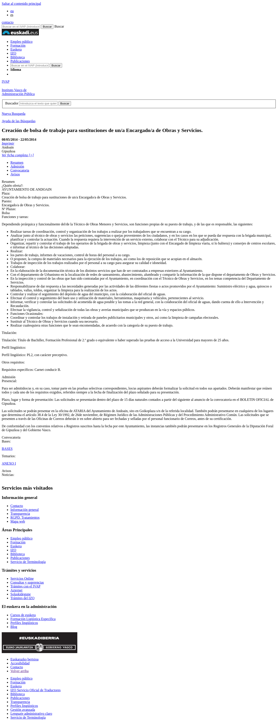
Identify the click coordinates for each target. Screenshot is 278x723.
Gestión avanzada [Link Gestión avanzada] (22, 709)
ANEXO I (9, 463)
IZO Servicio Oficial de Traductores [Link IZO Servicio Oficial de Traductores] (35, 690)
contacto (7, 22)
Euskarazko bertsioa (24, 659)
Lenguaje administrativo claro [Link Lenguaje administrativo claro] (31, 713)
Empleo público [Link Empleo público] (21, 538)
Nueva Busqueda (13, 114)
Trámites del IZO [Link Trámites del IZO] (22, 598)
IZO (13, 53)
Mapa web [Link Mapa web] (17, 521)
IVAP (5, 81)
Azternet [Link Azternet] (16, 590)
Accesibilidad (20, 663)
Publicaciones (20, 61)
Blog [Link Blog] (13, 627)
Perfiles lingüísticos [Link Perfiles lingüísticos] (24, 623)
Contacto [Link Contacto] (16, 506)
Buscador (11, 103)
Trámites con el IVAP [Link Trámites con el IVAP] (25, 586)
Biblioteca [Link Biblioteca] (17, 554)
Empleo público (21, 41)
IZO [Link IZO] (13, 550)
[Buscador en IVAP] (21, 26)
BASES (7, 449)
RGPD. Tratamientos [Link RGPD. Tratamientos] (25, 517)
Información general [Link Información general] (24, 510)
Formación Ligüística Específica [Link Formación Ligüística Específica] (33, 619)
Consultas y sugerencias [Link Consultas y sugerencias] (27, 582)
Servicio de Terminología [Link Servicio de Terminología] (28, 562)
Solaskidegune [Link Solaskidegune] (20, 594)
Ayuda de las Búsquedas (18, 121)
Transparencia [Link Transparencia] (20, 513)
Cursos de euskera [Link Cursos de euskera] (23, 615)
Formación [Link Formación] (17, 542)
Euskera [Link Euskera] (16, 546)
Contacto (16, 667)
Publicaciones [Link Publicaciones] (20, 558)
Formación (17, 45)
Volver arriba (19, 671)
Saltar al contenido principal (21, 3)
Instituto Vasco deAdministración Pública (18, 92)
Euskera (16, 49)
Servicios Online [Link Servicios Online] (22, 578)
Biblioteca (17, 57)
